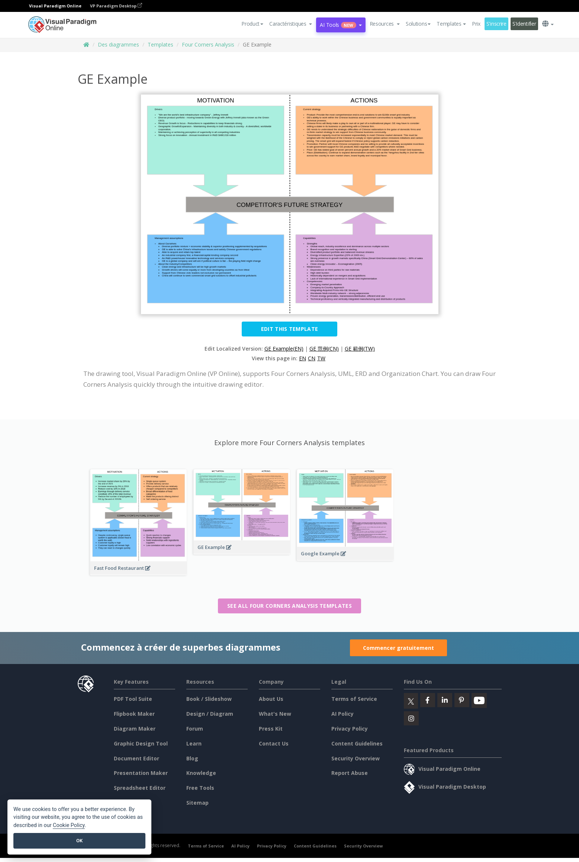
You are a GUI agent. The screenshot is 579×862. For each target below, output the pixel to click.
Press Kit (271, 728)
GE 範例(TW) (360, 348)
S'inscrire (496, 23)
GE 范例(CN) (324, 348)
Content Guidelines (357, 743)
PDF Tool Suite (133, 698)
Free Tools (200, 787)
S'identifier (524, 23)
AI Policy (342, 713)
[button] (290, 23)
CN (311, 358)
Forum (194, 728)
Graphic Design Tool (141, 743)
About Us (271, 698)
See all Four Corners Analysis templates (289, 605)
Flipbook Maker (134, 713)
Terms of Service (354, 698)
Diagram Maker (134, 728)
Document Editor (136, 758)
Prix (476, 23)
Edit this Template (289, 328)
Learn (194, 743)
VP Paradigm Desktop (116, 6)
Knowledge (201, 772)
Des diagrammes (118, 44)
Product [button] (252, 23)
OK (79, 840)
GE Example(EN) (283, 348)
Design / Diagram (209, 713)
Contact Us (274, 743)
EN (302, 358)
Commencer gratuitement (398, 647)
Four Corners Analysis (208, 44)
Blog (192, 758)
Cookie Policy (69, 825)
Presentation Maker (141, 772)
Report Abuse (349, 772)
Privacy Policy (349, 728)
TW (321, 358)
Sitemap (197, 802)
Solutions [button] (418, 23)
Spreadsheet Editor (139, 787)
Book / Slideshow (209, 698)
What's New (275, 713)
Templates (160, 44)
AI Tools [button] (340, 24)
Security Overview (355, 758)
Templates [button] (451, 23)
